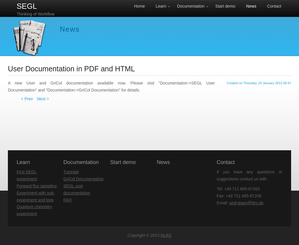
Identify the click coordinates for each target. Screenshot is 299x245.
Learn (23, 162)
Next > (43, 98)
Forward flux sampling (37, 186)
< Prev (27, 98)
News (163, 162)
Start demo (123, 162)
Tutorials (71, 172)
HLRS (166, 235)
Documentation (81, 162)
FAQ (67, 200)
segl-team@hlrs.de (246, 203)
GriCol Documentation (83, 179)
